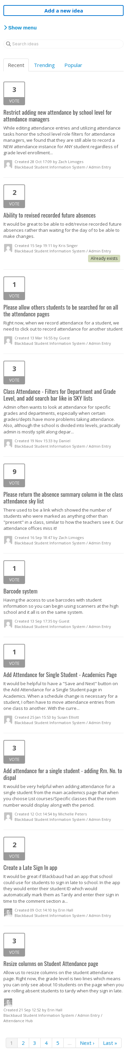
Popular (73, 65)
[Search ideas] (63, 44)
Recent (16, 65)
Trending (44, 65)
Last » (110, 1042)
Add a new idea (63, 10)
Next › (87, 1042)
